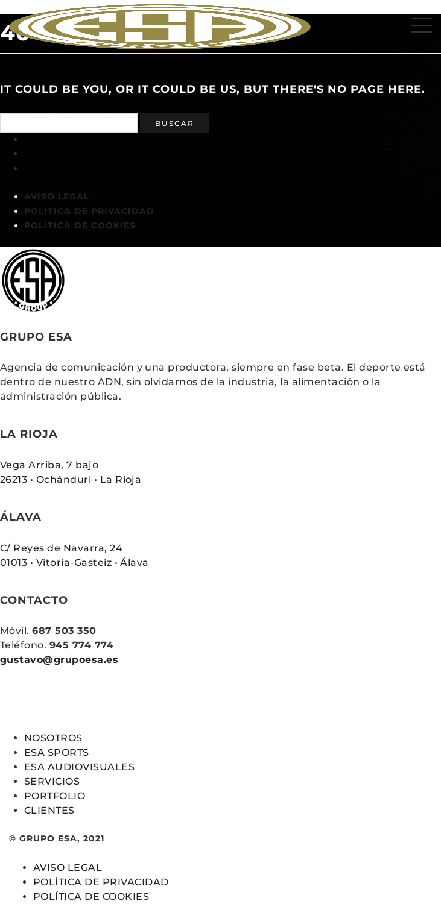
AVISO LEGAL (56, 196)
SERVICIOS (52, 781)
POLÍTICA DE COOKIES (80, 225)
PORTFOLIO (54, 796)
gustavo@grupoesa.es (59, 659)
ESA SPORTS (56, 752)
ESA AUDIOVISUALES (79, 767)
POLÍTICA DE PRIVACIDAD (89, 211)
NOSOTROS (53, 738)
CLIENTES (49, 810)
